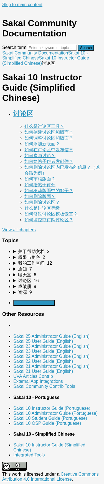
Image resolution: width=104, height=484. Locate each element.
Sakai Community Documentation (35, 53)
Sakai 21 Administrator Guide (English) (51, 366)
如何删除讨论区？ (42, 202)
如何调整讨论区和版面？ (48, 138)
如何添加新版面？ (42, 144)
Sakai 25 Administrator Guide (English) (51, 336)
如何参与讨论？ (39, 155)
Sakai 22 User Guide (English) (43, 361)
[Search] (52, 48)
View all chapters (19, 229)
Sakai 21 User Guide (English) (43, 371)
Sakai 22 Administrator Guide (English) (51, 356)
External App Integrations (38, 381)
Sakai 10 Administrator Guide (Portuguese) (55, 413)
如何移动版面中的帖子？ (48, 190)
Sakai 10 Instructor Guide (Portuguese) (51, 408)
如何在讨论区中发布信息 (48, 149)
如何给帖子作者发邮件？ (48, 161)
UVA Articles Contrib (33, 376)
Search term (14, 47)
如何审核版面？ (39, 179)
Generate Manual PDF (34, 303)
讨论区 (23, 113)
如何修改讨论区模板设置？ (51, 214)
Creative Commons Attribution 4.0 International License (50, 476)
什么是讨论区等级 (42, 208)
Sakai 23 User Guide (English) (43, 351)
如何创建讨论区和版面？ (48, 132)
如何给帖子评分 (39, 184)
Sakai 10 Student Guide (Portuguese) (50, 418)
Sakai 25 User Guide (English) (43, 341)
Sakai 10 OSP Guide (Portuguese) (47, 423)
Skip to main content (22, 4)
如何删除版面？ (39, 196)
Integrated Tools (29, 455)
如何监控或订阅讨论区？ (48, 219)
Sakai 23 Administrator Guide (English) (51, 346)
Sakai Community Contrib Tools (44, 386)
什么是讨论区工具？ (44, 126)
